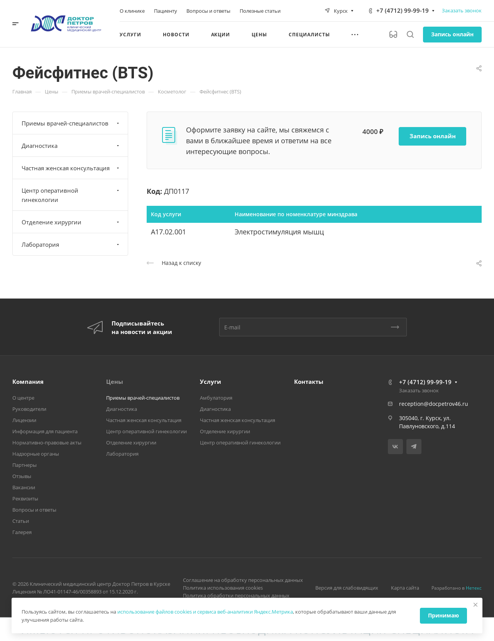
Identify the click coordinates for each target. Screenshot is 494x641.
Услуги (210, 381)
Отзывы (21, 476)
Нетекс (474, 588)
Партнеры (24, 464)
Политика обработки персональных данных (236, 595)
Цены (114, 381)
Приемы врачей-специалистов (71, 123)
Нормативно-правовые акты (46, 442)
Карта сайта (405, 587)
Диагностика (71, 145)
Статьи (20, 520)
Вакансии (23, 487)
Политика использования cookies (223, 587)
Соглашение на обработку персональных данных (243, 580)
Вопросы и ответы (34, 509)
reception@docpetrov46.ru (433, 403)
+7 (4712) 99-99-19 (402, 10)
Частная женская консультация (71, 168)
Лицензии (24, 420)
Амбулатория (216, 397)
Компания (28, 381)
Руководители (29, 408)
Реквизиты (25, 498)
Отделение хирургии (71, 222)
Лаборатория (71, 244)
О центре (23, 397)
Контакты (308, 381)
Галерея (22, 532)
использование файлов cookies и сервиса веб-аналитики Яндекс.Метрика (205, 611)
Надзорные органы (35, 453)
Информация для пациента (45, 431)
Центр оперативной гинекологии (71, 195)
